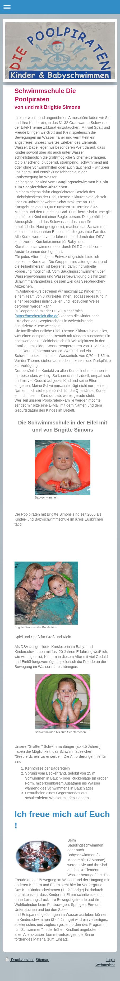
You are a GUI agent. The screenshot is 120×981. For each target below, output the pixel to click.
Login (110, 960)
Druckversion (19, 960)
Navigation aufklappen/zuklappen (60, 7)
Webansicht (105, 965)
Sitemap (42, 960)
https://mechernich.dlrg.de (37, 316)
